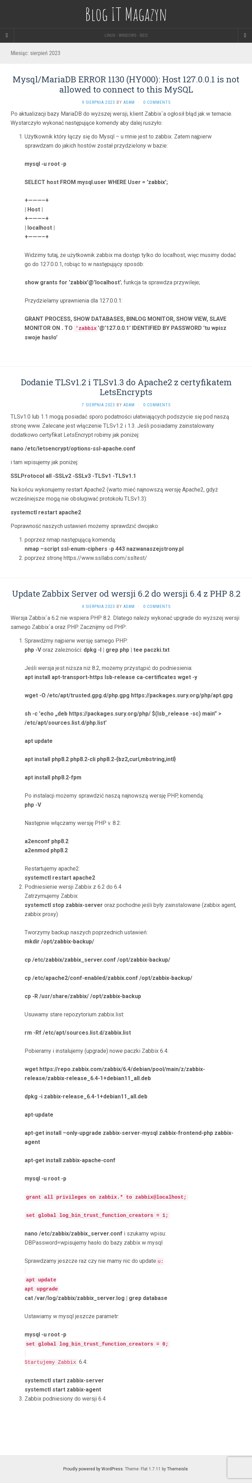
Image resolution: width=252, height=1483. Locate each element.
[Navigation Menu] (245, 35)
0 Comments (157, 102)
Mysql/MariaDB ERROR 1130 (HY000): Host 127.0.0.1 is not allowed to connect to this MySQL (126, 84)
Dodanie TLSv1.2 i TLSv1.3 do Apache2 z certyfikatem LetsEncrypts (126, 387)
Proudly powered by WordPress (93, 1469)
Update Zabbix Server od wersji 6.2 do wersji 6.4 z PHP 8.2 (126, 593)
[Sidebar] (7, 35)
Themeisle (177, 1469)
